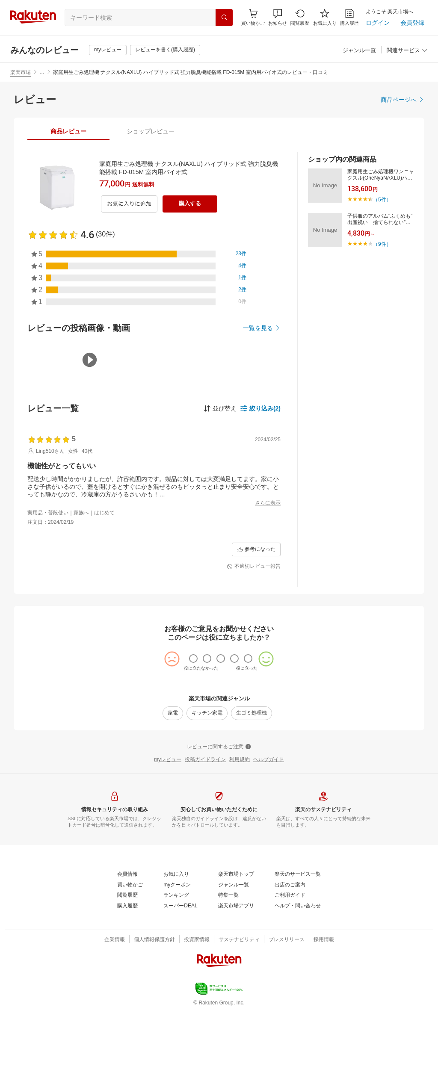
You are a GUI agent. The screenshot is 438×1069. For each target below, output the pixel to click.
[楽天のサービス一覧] (298, 932)
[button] (277, 17)
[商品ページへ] (402, 99)
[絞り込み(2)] (260, 408)
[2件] (242, 289)
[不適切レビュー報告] (254, 624)
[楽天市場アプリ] (236, 964)
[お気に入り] (325, 17)
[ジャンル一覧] (359, 50)
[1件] (242, 278)
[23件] (241, 254)
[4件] (242, 266)
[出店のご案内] (290, 943)
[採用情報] (324, 998)
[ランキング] (176, 953)
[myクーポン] (177, 943)
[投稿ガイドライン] (205, 818)
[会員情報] (127, 932)
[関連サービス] (407, 50)
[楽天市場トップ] (236, 932)
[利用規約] (239, 818)
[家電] (173, 771)
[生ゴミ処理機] (251, 771)
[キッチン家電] (207, 771)
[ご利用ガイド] (290, 953)
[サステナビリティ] (239, 998)
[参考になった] (256, 607)
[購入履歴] (349, 17)
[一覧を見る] (262, 328)
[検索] (224, 17)
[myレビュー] (108, 50)
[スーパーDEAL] (180, 964)
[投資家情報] (197, 998)
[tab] (68, 131)
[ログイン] (378, 23)
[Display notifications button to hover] (253, 17)
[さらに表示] (268, 503)
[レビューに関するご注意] (219, 805)
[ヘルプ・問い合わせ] (298, 964)
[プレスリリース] (287, 998)
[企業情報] (114, 998)
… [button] (41, 72)
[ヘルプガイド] (268, 818)
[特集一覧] (228, 953)
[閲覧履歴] (299, 17)
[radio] (193, 716)
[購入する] (190, 204)
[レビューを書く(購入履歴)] (165, 50)
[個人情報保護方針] (154, 998)
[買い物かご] (130, 943)
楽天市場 (20, 72)
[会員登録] (412, 23)
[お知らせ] (277, 17)
